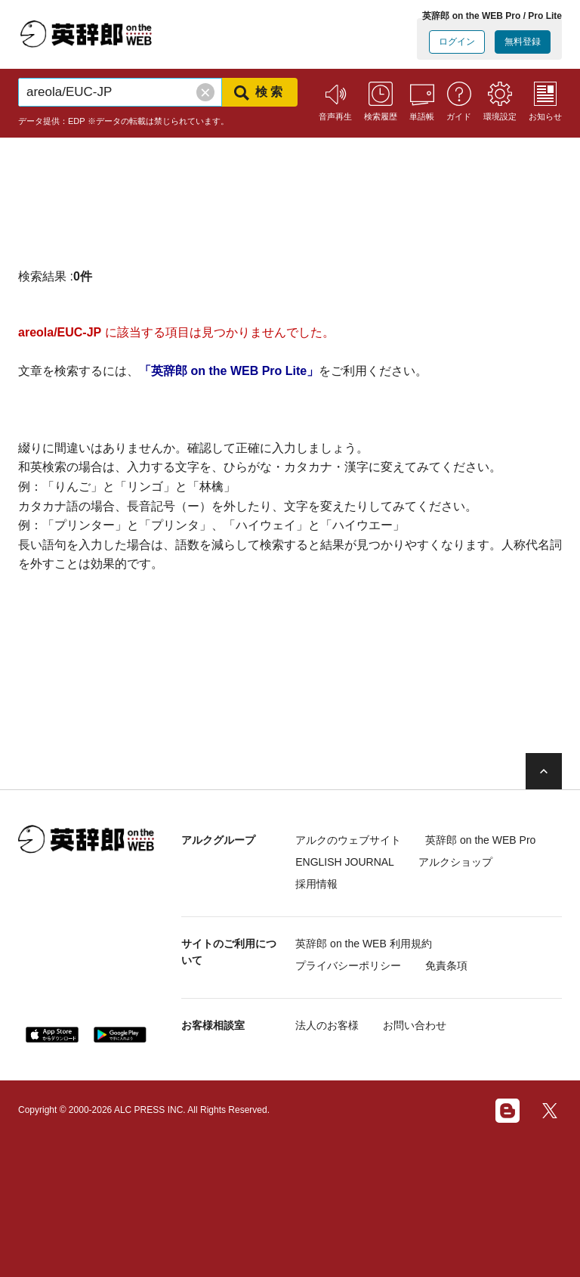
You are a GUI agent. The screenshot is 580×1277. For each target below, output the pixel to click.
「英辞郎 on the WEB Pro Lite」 (229, 370)
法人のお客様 (327, 1025)
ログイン (457, 41)
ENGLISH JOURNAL (344, 862)
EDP (76, 121)
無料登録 (522, 41)
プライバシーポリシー (348, 965)
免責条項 (446, 965)
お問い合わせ (414, 1025)
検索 (259, 93)
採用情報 (316, 884)
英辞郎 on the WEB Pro (480, 840)
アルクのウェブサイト (348, 840)
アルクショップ (455, 862)
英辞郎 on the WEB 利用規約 (363, 944)
